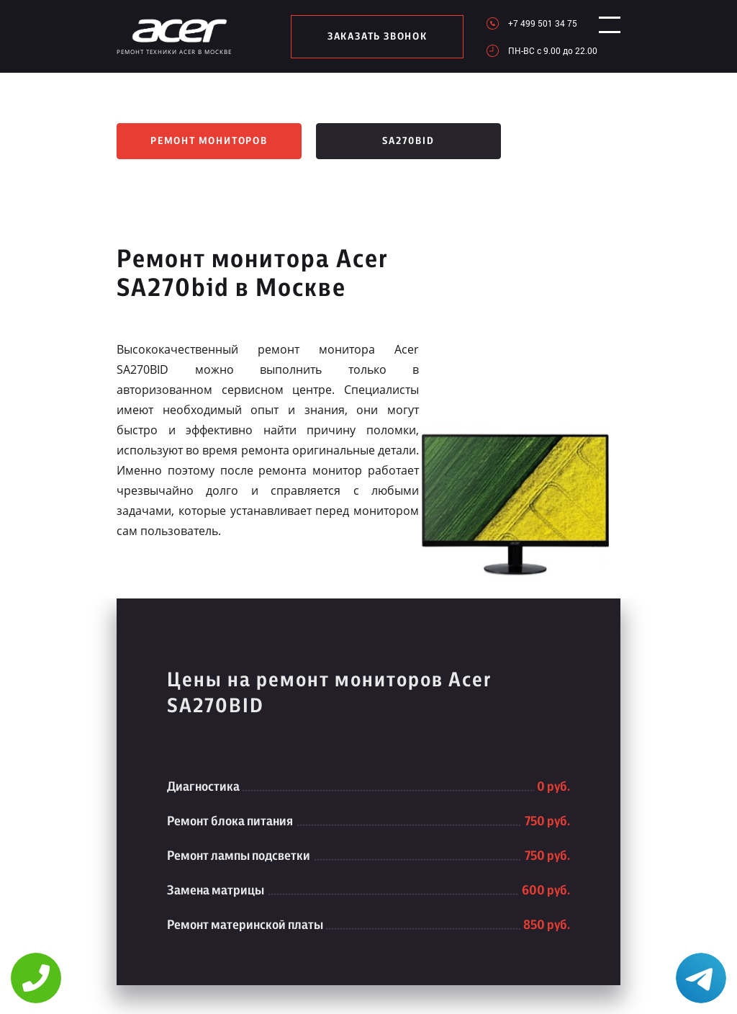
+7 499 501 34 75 (529, 23)
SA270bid (408, 141)
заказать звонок (371, 37)
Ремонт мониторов (209, 141)
